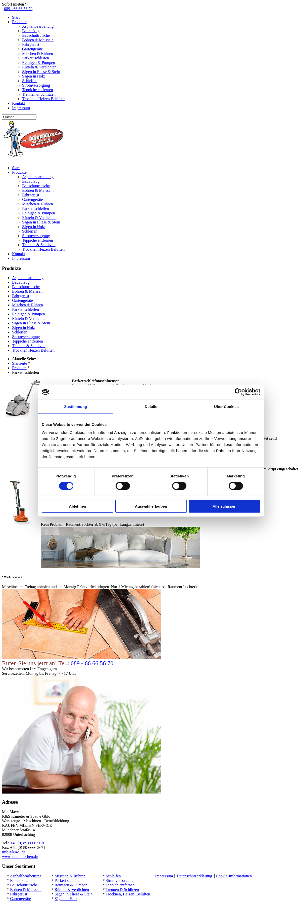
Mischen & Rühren (37, 53)
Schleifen (29, 81)
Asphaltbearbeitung (38, 26)
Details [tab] (151, 406)
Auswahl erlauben (151, 506)
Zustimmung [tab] (75, 406)
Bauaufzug (30, 31)
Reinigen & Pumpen (38, 62)
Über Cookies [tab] (226, 406)
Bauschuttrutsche (36, 35)
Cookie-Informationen (234, 876)
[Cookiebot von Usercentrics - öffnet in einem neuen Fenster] (238, 392)
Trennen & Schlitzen (39, 94)
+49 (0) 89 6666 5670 (27, 843)
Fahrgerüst (30, 44)
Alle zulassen (224, 506)
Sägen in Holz (33, 76)
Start (16, 17)
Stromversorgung (36, 85)
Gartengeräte (32, 49)
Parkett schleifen (35, 58)
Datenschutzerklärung (194, 876)
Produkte (19, 22)
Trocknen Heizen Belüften (43, 99)
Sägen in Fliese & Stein (41, 71)
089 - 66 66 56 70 (18, 9)
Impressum (21, 108)
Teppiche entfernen (37, 90)
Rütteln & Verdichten (39, 67)
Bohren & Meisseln (38, 40)
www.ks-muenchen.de (20, 856)
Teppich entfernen (120, 885)
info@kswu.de (13, 852)
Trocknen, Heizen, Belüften (128, 894)
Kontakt (18, 103)
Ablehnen (77, 506)
